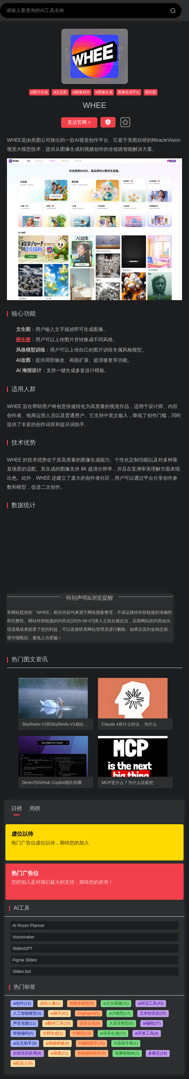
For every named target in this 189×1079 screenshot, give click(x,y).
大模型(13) (81, 1033)
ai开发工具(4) (146, 1033)
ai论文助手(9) (25, 1043)
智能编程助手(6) (91, 1053)
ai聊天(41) (59, 1013)
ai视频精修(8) (57, 1043)
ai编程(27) (152, 1023)
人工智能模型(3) (27, 1013)
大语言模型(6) (121, 1023)
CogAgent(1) (88, 1013)
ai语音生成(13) (113, 1033)
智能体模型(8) (82, 1003)
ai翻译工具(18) (57, 1023)
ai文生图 (60, 92)
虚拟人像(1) (50, 1003)
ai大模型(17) (120, 1013)
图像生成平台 (129, 92)
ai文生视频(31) (116, 1003)
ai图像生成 (103, 92)
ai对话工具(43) (151, 1003)
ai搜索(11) (59, 1053)
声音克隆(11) (24, 1023)
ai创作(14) (22, 1003)
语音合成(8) (90, 1023)
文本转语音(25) (153, 1013)
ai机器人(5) (23, 1063)
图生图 (150, 92)
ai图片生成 (39, 92)
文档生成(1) (53, 1033)
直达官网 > (79, 122)
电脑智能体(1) (127, 1053)
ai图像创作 (81, 92)
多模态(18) (157, 1053)
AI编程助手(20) (91, 1043)
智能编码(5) (23, 1033)
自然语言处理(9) (27, 1053)
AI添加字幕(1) (126, 1043)
